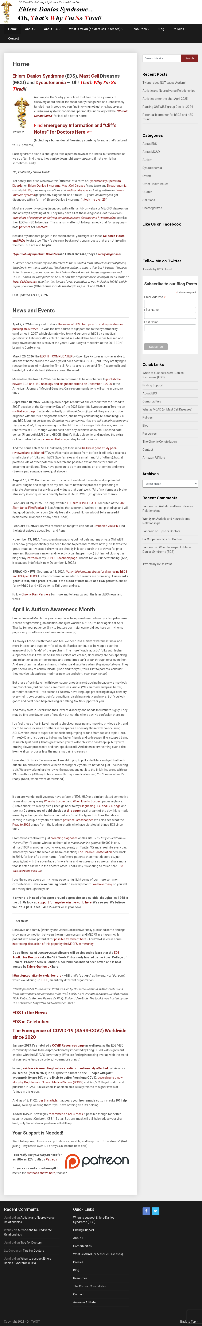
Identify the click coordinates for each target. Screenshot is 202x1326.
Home (12, 29)
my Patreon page (23, 411)
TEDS (44, 980)
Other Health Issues (155, 184)
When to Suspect (55, 801)
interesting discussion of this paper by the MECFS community (52, 944)
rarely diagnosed (108, 254)
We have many (102, 884)
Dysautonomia (51, 82)
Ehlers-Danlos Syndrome (44, 185)
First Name (151, 309)
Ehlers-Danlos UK (39, 966)
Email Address (155, 297)
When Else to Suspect (87, 801)
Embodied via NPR (106, 526)
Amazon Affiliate (154, 457)
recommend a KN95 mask (66, 1114)
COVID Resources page (68, 1045)
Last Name (151, 322)
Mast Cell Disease (73, 185)
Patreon (51, 1159)
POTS (27, 190)
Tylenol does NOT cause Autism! (164, 82)
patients (24, 227)
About (29, 29)
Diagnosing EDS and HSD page (100, 806)
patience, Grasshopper (77, 820)
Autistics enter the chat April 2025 (165, 98)
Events (147, 176)
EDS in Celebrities (31, 1021)
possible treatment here (70, 939)
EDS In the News (29, 1012)
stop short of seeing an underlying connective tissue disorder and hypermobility (63, 217)
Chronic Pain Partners (36, 594)
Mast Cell (89, 76)
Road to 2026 (21, 824)
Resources (139, 29)
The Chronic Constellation (95, 852)
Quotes (147, 192)
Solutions (149, 200)
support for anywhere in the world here (65, 902)
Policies (178, 29)
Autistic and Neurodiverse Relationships (169, 90)
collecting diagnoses (64, 838)
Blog (161, 29)
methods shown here (41, 1173)
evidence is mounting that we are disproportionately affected (65, 1068)
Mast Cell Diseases (24, 281)
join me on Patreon (53, 439)
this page (73, 810)
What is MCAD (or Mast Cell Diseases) (95, 29)
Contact (13, 38)
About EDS (51, 29)
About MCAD (151, 151)
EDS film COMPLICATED (56, 356)
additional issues (77, 190)
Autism (147, 159)
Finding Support (153, 385)
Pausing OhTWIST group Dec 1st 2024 (168, 106)
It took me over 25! (94, 199)
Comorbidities (152, 401)
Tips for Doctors (169, 531)
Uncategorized (152, 208)
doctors (42, 227)
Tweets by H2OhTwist (157, 269)
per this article (48, 1100)
